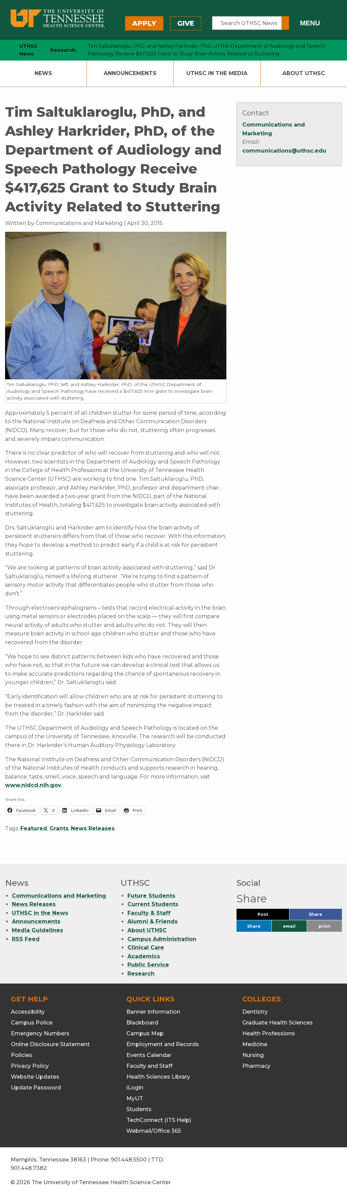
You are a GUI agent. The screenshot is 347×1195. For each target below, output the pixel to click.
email (289, 926)
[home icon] (3, 50)
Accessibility (28, 1012)
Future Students (151, 896)
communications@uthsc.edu (284, 151)
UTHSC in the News (40, 913)
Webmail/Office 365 (153, 1131)
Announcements (130, 73)
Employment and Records (162, 1044)
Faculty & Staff (148, 913)
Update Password (36, 1087)
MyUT (134, 1098)
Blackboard (142, 1022)
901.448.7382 (29, 1168)
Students (138, 1109)
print (324, 926)
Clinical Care (145, 947)
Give (185, 23)
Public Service (148, 965)
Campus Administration (161, 939)
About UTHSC (303, 73)
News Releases (93, 828)
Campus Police (32, 1022)
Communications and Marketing (59, 896)
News (43, 73)
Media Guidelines (37, 930)
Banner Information (153, 1012)
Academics (143, 956)
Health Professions (268, 1033)
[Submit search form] (285, 23)
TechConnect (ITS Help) (158, 1120)
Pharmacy (256, 1066)
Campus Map (145, 1033)
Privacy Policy (30, 1066)
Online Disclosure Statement (50, 1044)
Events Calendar (148, 1055)
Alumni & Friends (152, 921)
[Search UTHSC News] (247, 23)
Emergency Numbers (40, 1033)
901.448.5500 (129, 1159)
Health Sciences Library (158, 1077)
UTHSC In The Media (216, 73)
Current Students (152, 904)
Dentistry (255, 1012)
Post (271, 916)
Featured (33, 828)
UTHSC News (28, 50)
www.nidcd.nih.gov (33, 785)
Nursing (253, 1055)
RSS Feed (26, 939)
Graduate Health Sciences (277, 1022)
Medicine (254, 1044)
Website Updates (35, 1077)
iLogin (134, 1087)
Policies (21, 1055)
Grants (58, 828)
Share (325, 916)
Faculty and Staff (149, 1066)
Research (141, 973)
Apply (144, 23)
